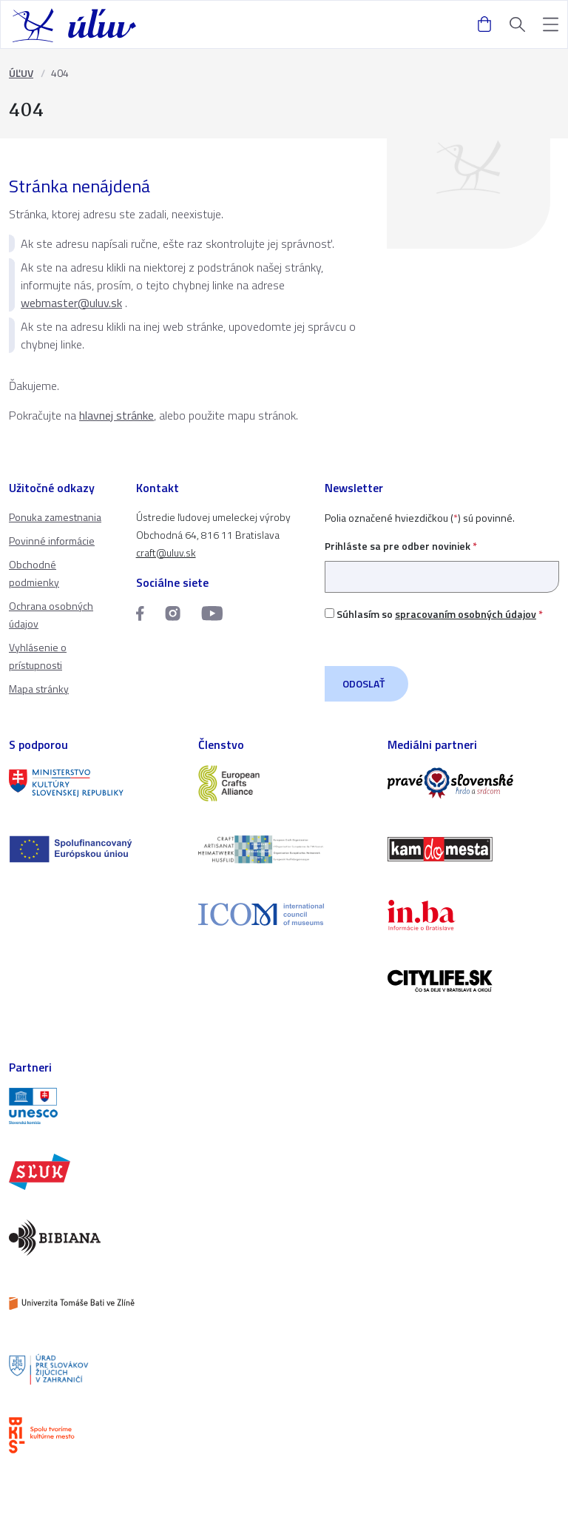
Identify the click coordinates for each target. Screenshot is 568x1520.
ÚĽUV (21, 73)
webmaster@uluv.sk (71, 303)
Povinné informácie (52, 540)
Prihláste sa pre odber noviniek (442, 561)
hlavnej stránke (116, 415)
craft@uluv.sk (166, 552)
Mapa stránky (39, 688)
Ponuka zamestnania (55, 517)
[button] (550, 25)
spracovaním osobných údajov (465, 614)
